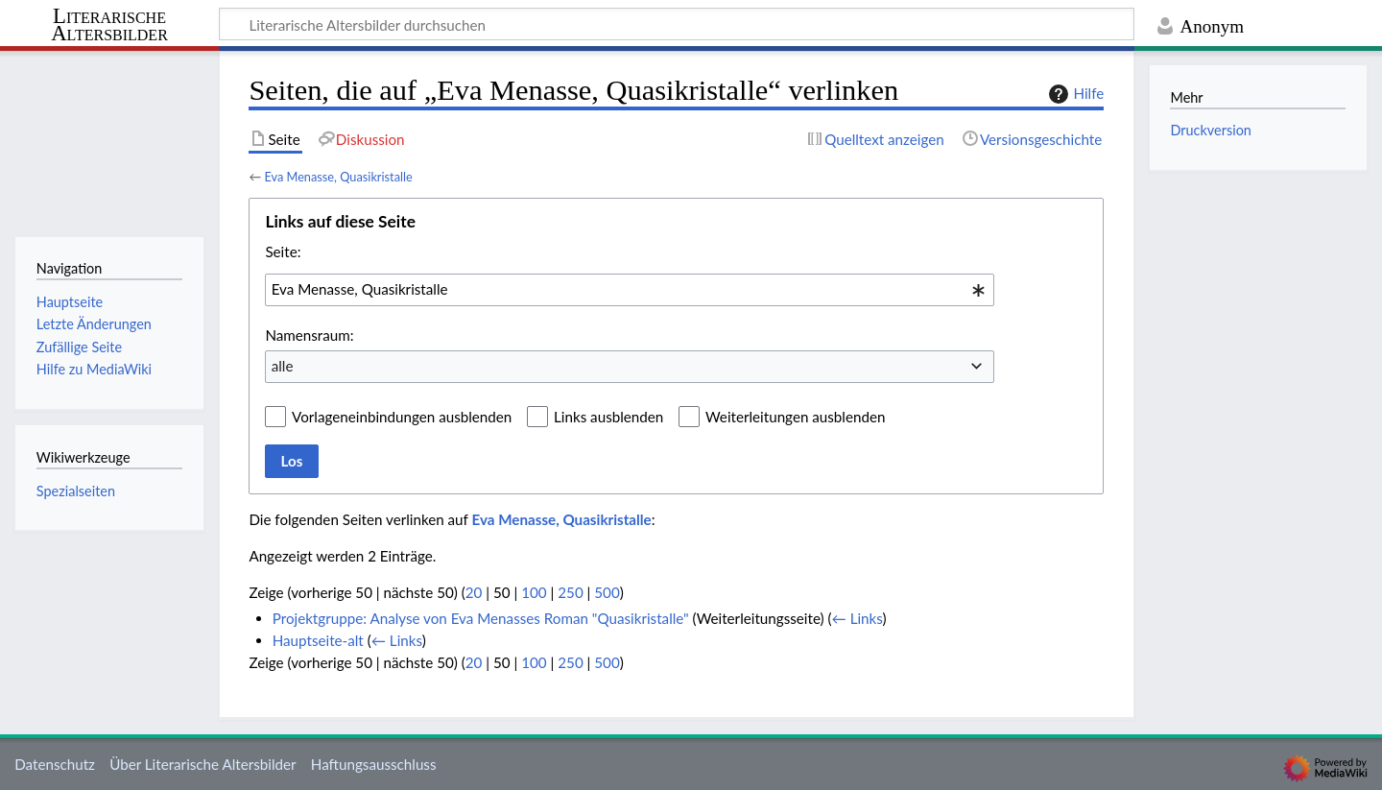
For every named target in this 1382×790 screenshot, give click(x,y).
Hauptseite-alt (318, 640)
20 (474, 592)
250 (570, 592)
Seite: (282, 251)
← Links (857, 618)
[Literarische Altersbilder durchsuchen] (676, 24)
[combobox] (629, 290)
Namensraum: (309, 335)
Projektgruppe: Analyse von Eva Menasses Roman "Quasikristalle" (481, 618)
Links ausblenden (608, 416)
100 (533, 592)
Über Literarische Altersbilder (202, 764)
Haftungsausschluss (374, 764)
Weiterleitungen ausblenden (795, 416)
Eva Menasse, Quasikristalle (338, 176)
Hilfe (1074, 94)
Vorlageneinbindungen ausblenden (402, 416)
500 (606, 592)
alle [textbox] (283, 365)
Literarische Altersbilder (109, 25)
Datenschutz (54, 764)
